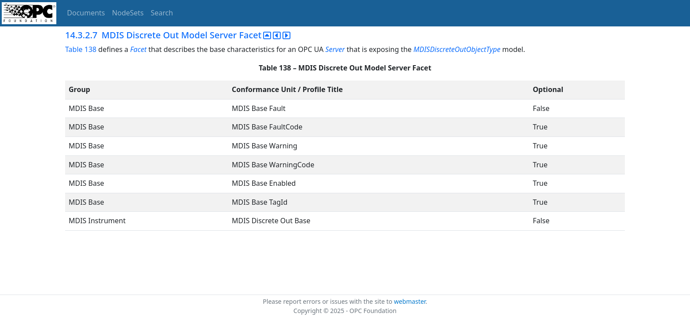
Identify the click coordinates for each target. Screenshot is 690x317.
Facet (138, 49)
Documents (86, 13)
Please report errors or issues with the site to (328, 301)
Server (335, 49)
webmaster (410, 301)
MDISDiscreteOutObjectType (457, 49)
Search (162, 13)
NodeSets (128, 13)
